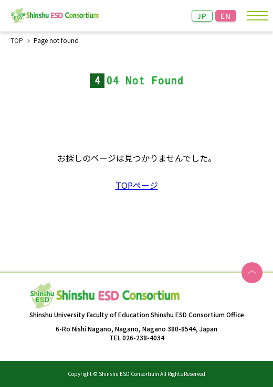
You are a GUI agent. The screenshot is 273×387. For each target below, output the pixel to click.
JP (202, 15)
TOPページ (137, 185)
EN (226, 15)
